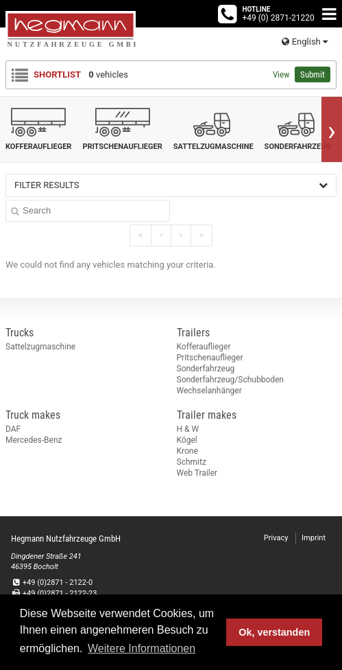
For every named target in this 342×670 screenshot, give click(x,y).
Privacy (276, 537)
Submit (312, 74)
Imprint (314, 537)
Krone (187, 451)
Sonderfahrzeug (206, 368)
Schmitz (191, 462)
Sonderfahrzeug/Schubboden (230, 379)
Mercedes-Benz (33, 440)
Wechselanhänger (209, 390)
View (281, 74)
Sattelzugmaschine (40, 346)
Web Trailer (197, 473)
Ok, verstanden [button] (274, 632)
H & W (188, 429)
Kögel (187, 440)
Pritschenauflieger (210, 357)
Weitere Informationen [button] (141, 648)
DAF (13, 429)
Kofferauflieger (204, 346)
